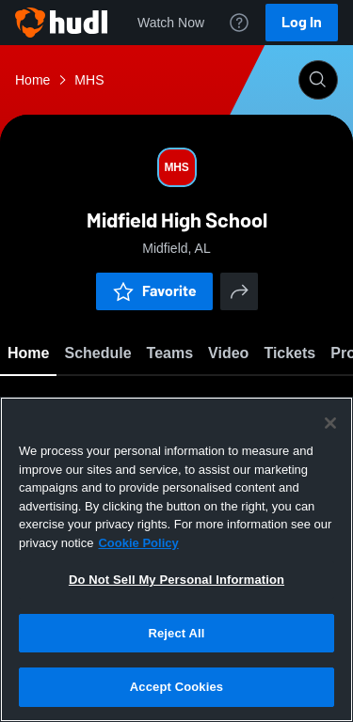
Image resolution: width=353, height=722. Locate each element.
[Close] (330, 423)
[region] (176, 559)
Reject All (176, 633)
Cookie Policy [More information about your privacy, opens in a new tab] (138, 543)
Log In (301, 22)
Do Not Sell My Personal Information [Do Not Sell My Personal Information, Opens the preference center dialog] (176, 580)
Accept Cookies (176, 687)
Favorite (154, 291)
